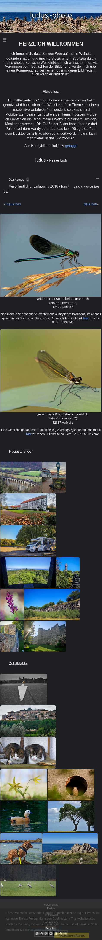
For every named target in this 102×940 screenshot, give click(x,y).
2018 (54, 186)
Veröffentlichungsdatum (28, 186)
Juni (64, 186)
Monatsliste (91, 186)
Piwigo (51, 908)
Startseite (16, 179)
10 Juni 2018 (13, 204)
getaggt (70, 146)
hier (86, 318)
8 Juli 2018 (90, 204)
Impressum (51, 914)
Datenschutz (51, 922)
